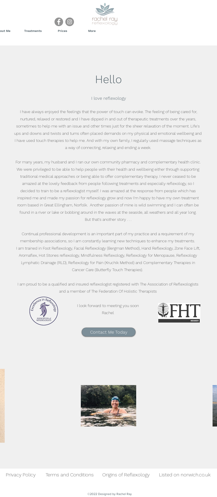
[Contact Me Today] (109, 332)
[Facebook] (58, 22)
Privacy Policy (21, 474)
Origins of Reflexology (126, 474)
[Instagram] (69, 22)
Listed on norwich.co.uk (185, 474)
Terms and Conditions (70, 474)
